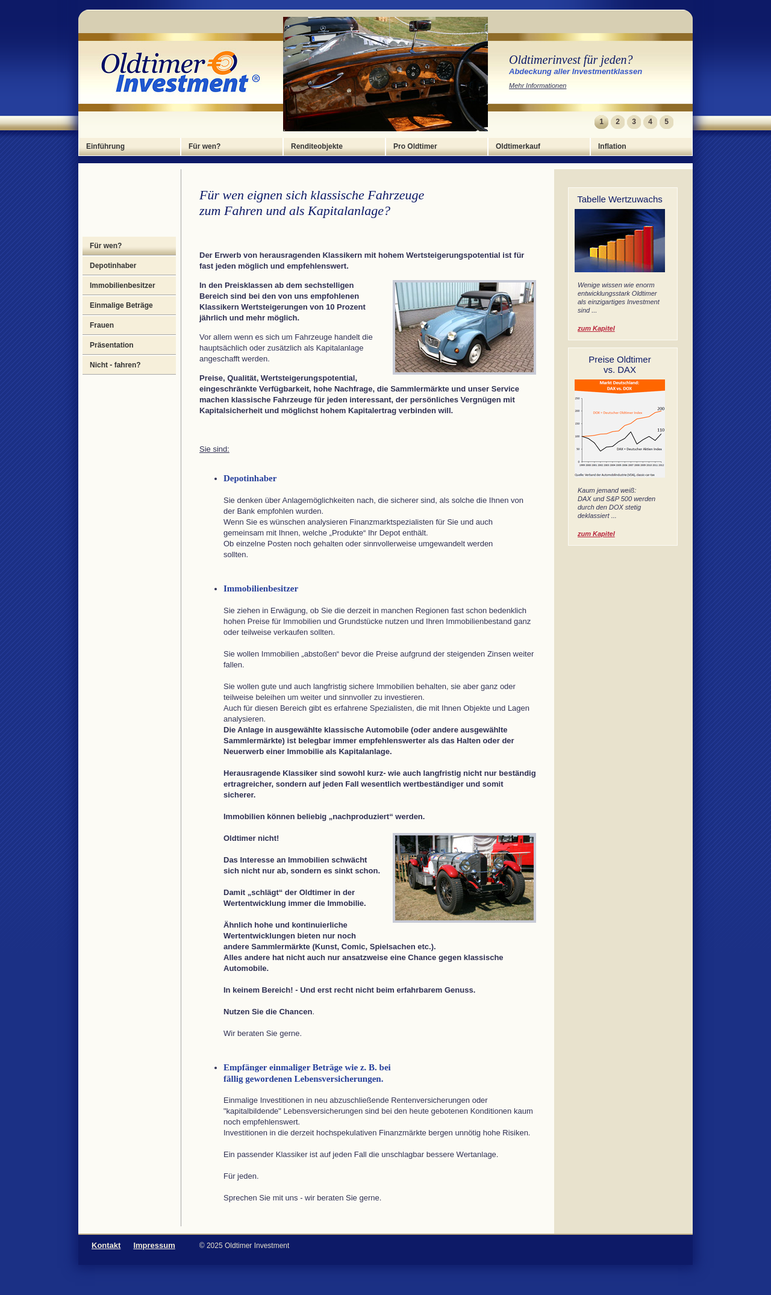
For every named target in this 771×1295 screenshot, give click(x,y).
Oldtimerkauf (518, 146)
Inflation (612, 146)
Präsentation (112, 345)
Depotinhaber (113, 265)
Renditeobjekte (317, 146)
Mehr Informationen (537, 85)
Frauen (102, 325)
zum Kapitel (596, 328)
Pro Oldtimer (415, 146)
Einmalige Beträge (121, 305)
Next (681, 121)
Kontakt (106, 1245)
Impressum (154, 1245)
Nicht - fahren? (115, 365)
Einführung (105, 146)
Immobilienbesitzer (122, 285)
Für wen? (204, 146)
